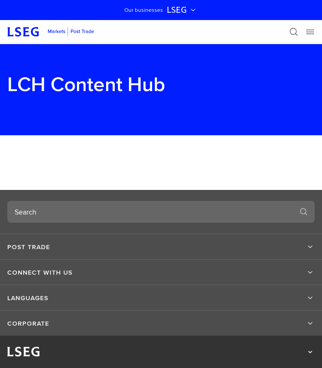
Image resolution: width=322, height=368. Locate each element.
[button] (161, 247)
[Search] (294, 32)
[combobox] (150, 212)
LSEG (182, 10)
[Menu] (310, 32)
